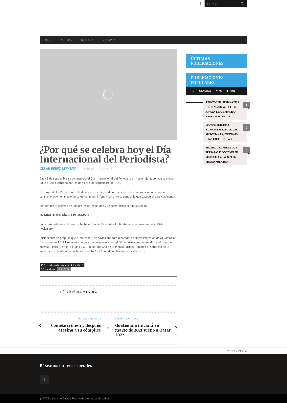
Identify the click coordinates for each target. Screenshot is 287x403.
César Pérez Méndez (58, 169)
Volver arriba (235, 351)
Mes (219, 91)
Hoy (191, 91)
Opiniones (109, 40)
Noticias (66, 40)
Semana (205, 91)
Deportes (87, 40)
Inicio (47, 40)
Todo (231, 91)
